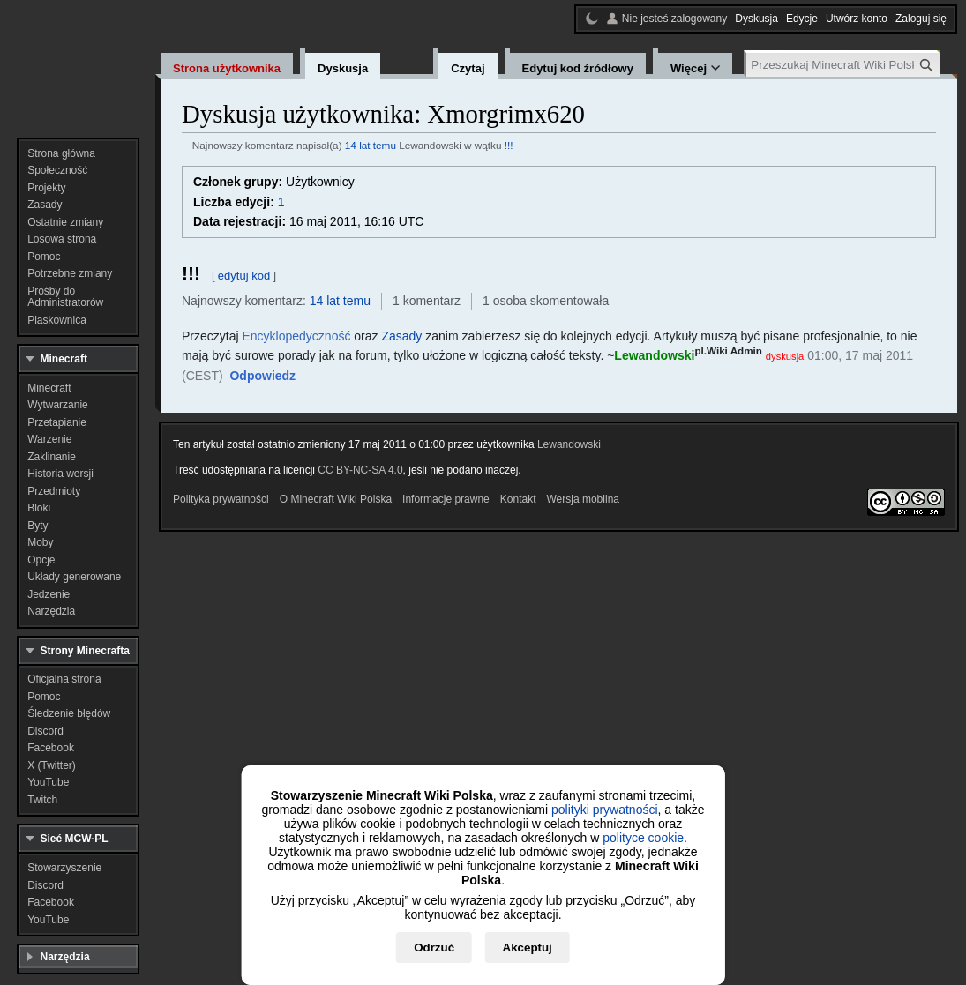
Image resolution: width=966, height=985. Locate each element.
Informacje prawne (446, 499)
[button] (262, 376)
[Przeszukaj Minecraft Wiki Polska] (843, 65)
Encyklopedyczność (296, 336)
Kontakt (518, 499)
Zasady (401, 336)
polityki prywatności (604, 809)
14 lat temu (370, 145)
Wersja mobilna (583, 499)
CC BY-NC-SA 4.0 (360, 470)
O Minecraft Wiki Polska (336, 499)
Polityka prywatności (221, 499)
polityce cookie (643, 838)
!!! (509, 145)
